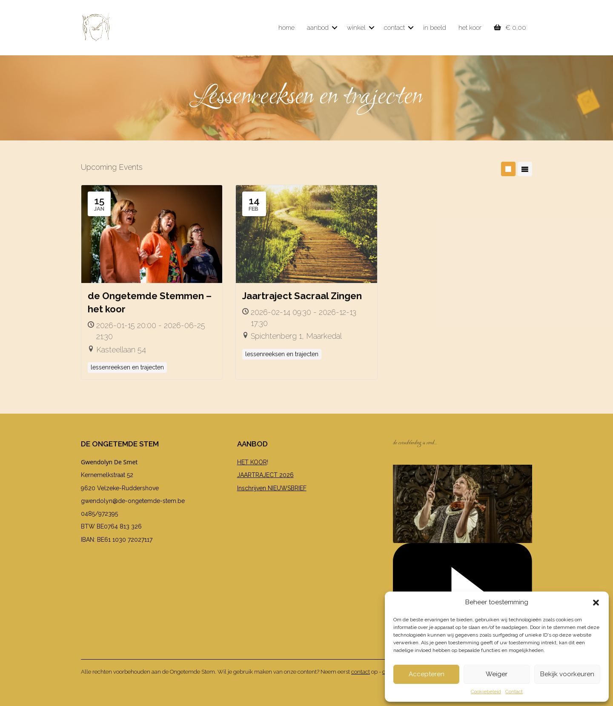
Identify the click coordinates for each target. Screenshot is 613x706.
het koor (469, 27)
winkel (356, 27)
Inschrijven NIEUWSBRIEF (271, 488)
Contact (514, 692)
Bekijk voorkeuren (567, 674)
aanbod (318, 27)
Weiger (496, 674)
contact (394, 27)
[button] (596, 602)
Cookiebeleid (486, 692)
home (286, 27)
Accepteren (426, 674)
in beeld (434, 27)
